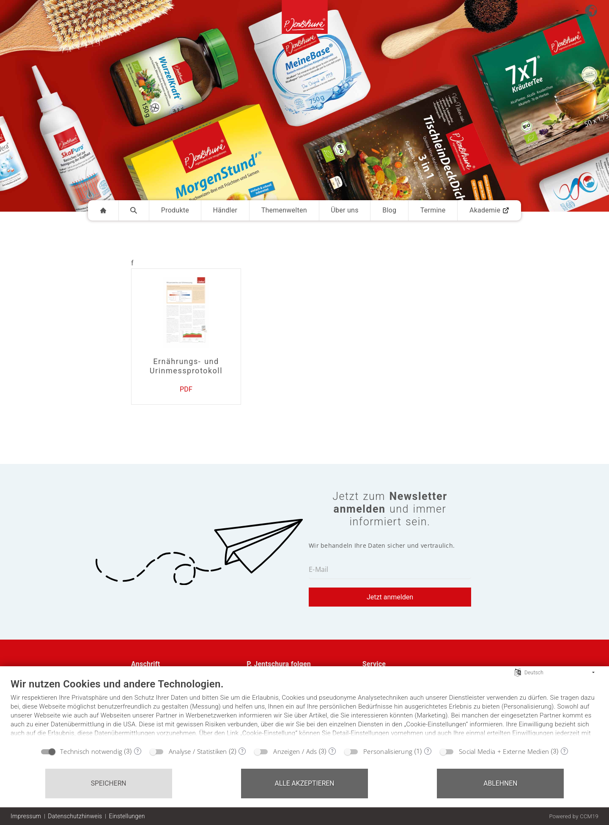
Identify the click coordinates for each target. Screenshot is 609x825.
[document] (304, 710)
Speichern (108, 783)
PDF (186, 389)
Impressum (26, 816)
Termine (433, 210)
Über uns (344, 210)
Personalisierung (387, 751)
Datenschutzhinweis (75, 816)
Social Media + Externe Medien (504, 751)
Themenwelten (284, 210)
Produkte (175, 210)
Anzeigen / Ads (295, 751)
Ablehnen (500, 783)
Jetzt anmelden (390, 597)
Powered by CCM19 (573, 816)
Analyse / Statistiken (198, 751)
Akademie (489, 210)
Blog (389, 210)
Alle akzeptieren (304, 783)
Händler (225, 210)
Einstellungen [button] (127, 816)
